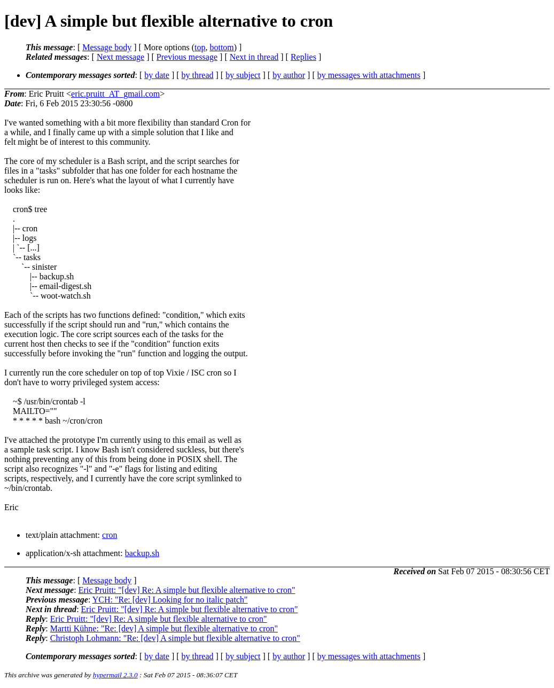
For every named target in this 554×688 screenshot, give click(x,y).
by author (288, 75)
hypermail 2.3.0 (115, 675)
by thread (198, 75)
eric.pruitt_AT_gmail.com (115, 93)
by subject (242, 75)
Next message (120, 56)
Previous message (187, 56)
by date (156, 75)
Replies (303, 56)
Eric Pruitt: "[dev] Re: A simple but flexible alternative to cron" (187, 590)
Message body (106, 47)
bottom (221, 47)
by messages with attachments (368, 75)
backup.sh (142, 553)
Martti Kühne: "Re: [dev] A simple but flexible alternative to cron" (164, 628)
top (199, 47)
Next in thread (254, 56)
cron (109, 535)
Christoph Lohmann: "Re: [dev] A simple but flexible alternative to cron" (175, 638)
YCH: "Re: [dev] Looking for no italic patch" (170, 599)
